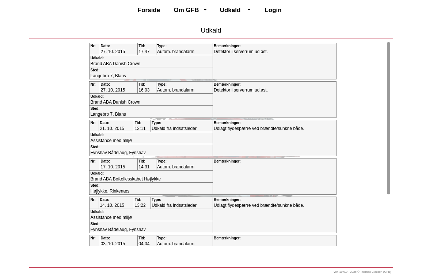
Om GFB (186, 10)
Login (273, 10)
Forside (149, 10)
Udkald (230, 10)
